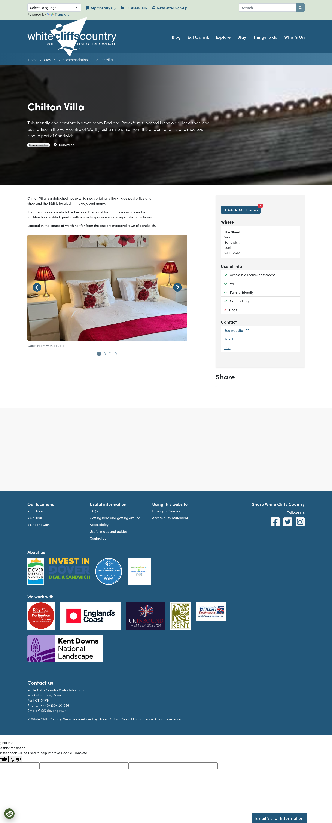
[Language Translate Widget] (54, 7)
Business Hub (134, 7)
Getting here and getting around (115, 517)
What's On (294, 37)
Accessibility (99, 524)
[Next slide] (177, 287)
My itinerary (103, 7)
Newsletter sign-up (169, 7)
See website (236, 330)
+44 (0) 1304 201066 (54, 705)
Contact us (98, 538)
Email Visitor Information (279, 818)
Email (228, 339)
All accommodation (73, 59)
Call (227, 347)
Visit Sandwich (38, 524)
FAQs (94, 510)
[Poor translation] (15, 759)
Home (32, 59)
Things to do (265, 37)
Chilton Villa (103, 59)
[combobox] (267, 7)
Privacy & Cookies (166, 510)
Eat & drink (198, 37)
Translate (58, 14)
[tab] (99, 354)
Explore (223, 37)
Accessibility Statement (170, 517)
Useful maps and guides (108, 531)
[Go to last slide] (37, 287)
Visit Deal (34, 517)
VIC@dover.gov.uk (52, 710)
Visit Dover (35, 510)
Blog (176, 37)
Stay (241, 37)
